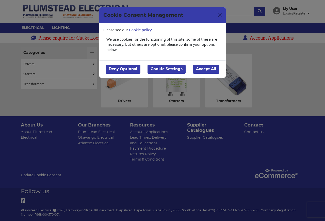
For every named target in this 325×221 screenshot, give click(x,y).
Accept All (206, 69)
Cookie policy (140, 29)
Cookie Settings (167, 69)
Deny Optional (123, 69)
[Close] (220, 15)
